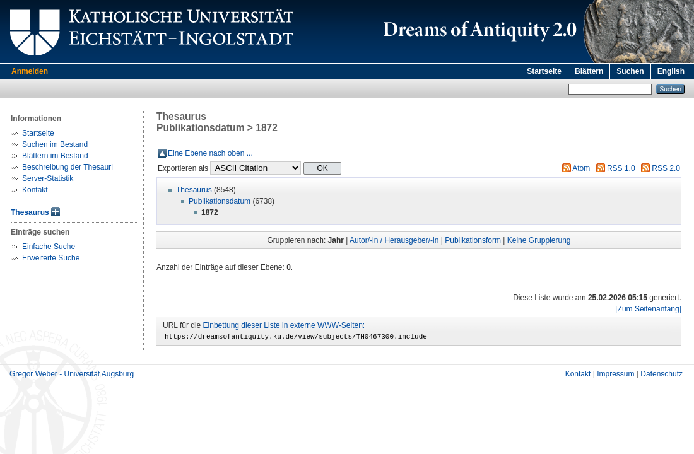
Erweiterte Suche (50, 257)
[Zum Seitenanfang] (648, 309)
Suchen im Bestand (55, 144)
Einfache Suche (48, 246)
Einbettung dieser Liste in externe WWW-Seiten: (284, 325)
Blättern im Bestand (55, 155)
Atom (581, 168)
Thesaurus (30, 212)
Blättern (589, 71)
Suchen (630, 71)
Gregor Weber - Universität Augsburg (71, 375)
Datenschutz (661, 375)
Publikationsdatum (219, 201)
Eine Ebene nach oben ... (210, 153)
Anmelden (29, 71)
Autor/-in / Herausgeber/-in (394, 240)
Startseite (544, 71)
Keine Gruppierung (539, 240)
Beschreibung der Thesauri (67, 167)
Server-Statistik (47, 178)
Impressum (615, 375)
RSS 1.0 (621, 168)
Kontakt (35, 189)
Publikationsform (473, 240)
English (671, 71)
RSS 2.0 (666, 168)
